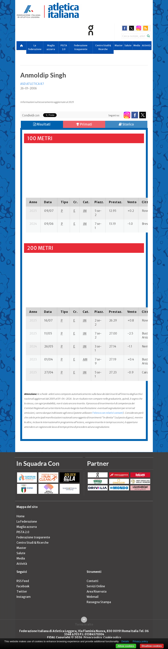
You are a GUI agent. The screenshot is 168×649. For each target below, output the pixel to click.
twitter (131, 28)
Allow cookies (126, 645)
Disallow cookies (152, 645)
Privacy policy (93, 637)
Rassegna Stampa (99, 602)
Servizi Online (96, 586)
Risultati (41, 124)
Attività (146, 45)
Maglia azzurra (50, 47)
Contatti (92, 581)
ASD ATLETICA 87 (32, 84)
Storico (126, 124)
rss (145, 28)
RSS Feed (22, 581)
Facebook (22, 586)
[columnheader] (33, 202)
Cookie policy (112, 637)
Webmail (92, 597)
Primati (84, 124)
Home (20, 516)
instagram (138, 28)
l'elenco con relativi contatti (107, 412)
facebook (124, 28)
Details (125, 641)
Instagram (23, 597)
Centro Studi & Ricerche (103, 47)
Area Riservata (96, 591)
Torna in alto (84, 624)
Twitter (21, 591)
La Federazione (34, 47)
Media (136, 45)
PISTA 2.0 (64, 47)
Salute (127, 45)
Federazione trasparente (80, 47)
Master (119, 45)
